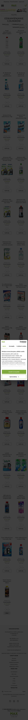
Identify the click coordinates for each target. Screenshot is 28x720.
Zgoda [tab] (4, 346)
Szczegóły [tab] (11, 346)
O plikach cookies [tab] (21, 346)
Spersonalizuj (14, 376)
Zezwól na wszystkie (14, 371)
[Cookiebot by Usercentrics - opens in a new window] (20, 342)
